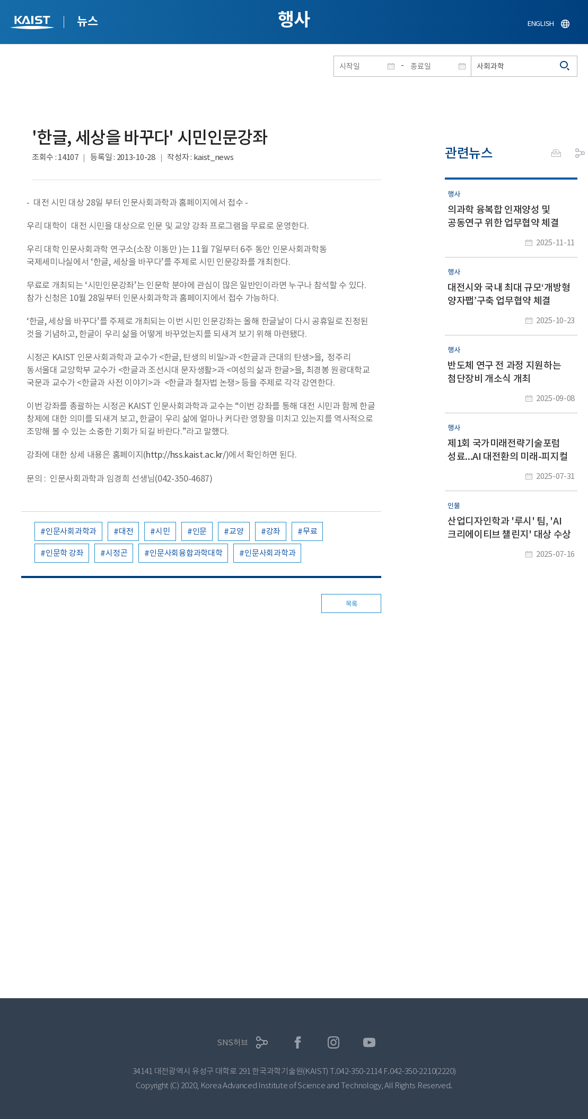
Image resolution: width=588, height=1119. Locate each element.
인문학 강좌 (64, 553)
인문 (199, 531)
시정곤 (116, 553)
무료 (310, 531)
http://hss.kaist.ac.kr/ (186, 454)
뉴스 (87, 21)
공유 (580, 153)
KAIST (33, 23)
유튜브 (369, 1042)
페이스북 (298, 1042)
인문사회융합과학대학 (186, 553)
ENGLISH (541, 23)
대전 (126, 531)
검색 (565, 66)
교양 (236, 531)
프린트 (556, 153)
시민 (162, 531)
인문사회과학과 (71, 531)
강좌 (273, 531)
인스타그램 (334, 1042)
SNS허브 (232, 1042)
